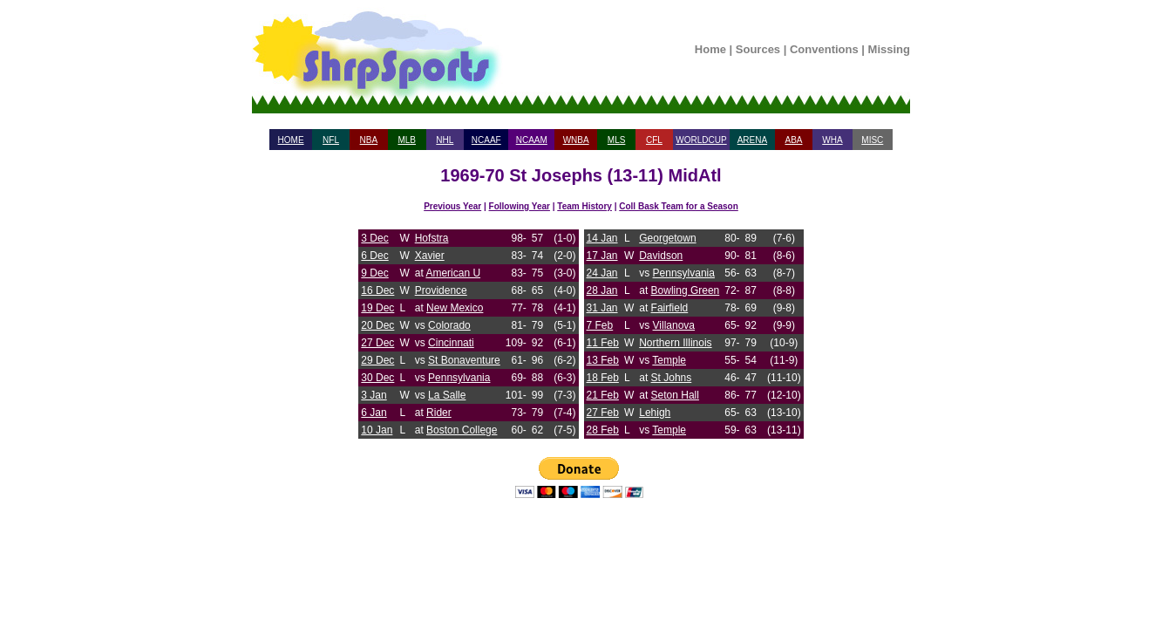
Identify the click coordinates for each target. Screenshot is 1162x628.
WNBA (576, 140)
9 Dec (374, 273)
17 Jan (602, 255)
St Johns (671, 378)
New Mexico (454, 308)
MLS (617, 140)
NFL (331, 140)
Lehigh (654, 412)
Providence (441, 290)
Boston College (461, 430)
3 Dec (374, 238)
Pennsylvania (459, 378)
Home (710, 49)
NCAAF (486, 140)
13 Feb (603, 360)
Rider (439, 412)
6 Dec (374, 255)
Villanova (674, 325)
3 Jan (373, 395)
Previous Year (452, 206)
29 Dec (377, 360)
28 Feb (603, 430)
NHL (444, 140)
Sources (758, 49)
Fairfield (670, 308)
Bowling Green (685, 290)
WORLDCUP (701, 140)
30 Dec (377, 378)
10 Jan (376, 430)
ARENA (752, 140)
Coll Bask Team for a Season (678, 206)
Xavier (430, 255)
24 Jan (602, 273)
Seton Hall (675, 395)
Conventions (824, 49)
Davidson (661, 255)
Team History (584, 206)
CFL (654, 140)
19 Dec (377, 308)
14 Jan (602, 238)
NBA (369, 140)
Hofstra (432, 238)
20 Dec (377, 325)
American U (452, 273)
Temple (669, 360)
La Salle (446, 395)
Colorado (449, 325)
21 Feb (603, 395)
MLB (407, 140)
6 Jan (373, 412)
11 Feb (603, 343)
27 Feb (603, 412)
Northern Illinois (675, 343)
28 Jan (602, 290)
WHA (832, 140)
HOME (291, 140)
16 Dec (377, 290)
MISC (872, 140)
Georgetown (667, 238)
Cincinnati (451, 343)
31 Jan (602, 308)
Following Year (519, 206)
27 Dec (377, 343)
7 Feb (600, 325)
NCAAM (531, 140)
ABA (793, 140)
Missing (889, 49)
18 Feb (603, 378)
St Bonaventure (464, 360)
